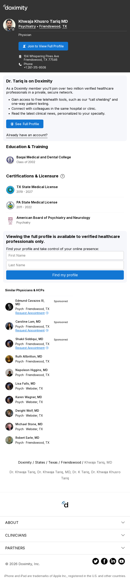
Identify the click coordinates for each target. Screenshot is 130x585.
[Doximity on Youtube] (121, 562)
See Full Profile (25, 124)
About (65, 522)
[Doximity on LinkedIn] (113, 562)
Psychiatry (27, 26)
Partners (65, 548)
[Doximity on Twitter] (95, 562)
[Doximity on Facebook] (104, 562)
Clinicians (65, 535)
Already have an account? (27, 135)
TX (64, 26)
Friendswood (49, 26)
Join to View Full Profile (43, 46)
